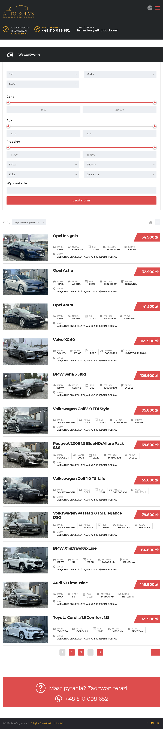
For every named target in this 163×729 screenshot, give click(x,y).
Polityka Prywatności (41, 722)
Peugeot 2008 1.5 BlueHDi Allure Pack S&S (88, 445)
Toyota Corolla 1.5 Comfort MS (81, 616)
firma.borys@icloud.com (97, 30)
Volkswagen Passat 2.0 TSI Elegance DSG (87, 514)
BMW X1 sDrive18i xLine (74, 547)
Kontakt (60, 722)
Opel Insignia (65, 235)
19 (100, 651)
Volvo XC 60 (64, 339)
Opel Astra (63, 270)
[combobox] (43, 74)
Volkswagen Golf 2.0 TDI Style (81, 408)
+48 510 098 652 (56, 30)
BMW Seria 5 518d (69, 374)
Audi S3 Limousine (70, 582)
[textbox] (11, 190)
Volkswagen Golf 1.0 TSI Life (79, 478)
